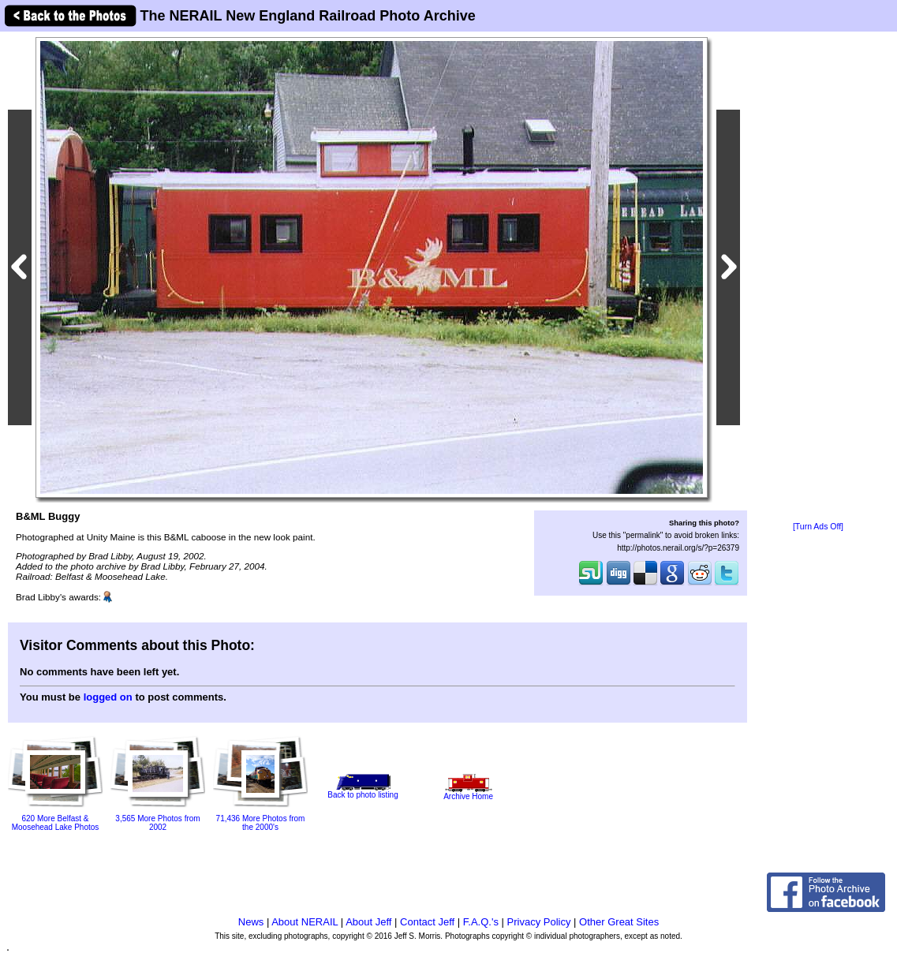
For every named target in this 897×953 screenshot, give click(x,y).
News (251, 922)
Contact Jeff (427, 922)
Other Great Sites (619, 922)
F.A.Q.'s (481, 922)
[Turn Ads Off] (818, 526)
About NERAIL (304, 922)
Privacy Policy (539, 922)
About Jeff (368, 922)
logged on (108, 697)
